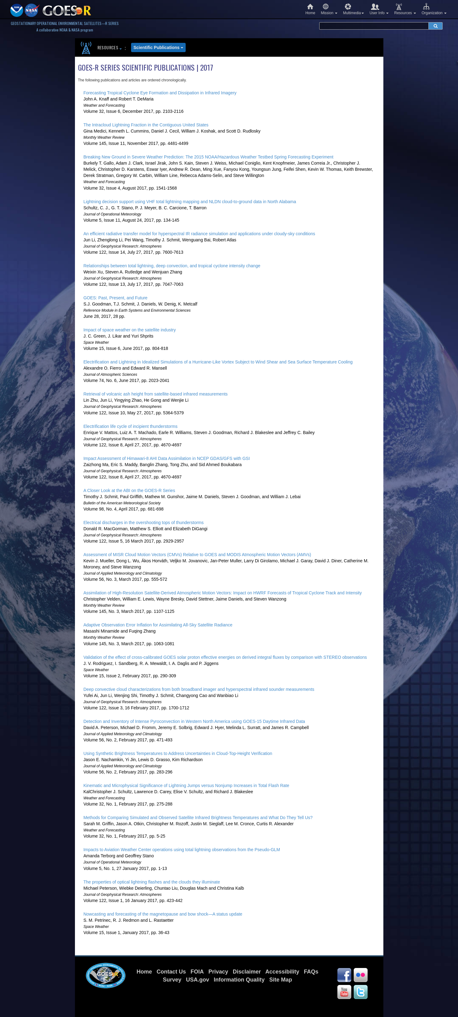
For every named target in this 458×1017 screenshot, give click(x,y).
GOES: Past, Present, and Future (115, 297)
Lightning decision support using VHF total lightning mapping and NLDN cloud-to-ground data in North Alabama (189, 201)
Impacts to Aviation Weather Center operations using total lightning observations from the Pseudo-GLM (181, 849)
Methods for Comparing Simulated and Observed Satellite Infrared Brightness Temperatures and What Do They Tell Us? (197, 817)
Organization (434, 9)
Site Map (280, 980)
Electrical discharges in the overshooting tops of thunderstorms (143, 522)
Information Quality (239, 980)
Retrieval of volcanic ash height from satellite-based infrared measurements (155, 394)
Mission (329, 9)
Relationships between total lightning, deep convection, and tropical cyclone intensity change (171, 265)
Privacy (218, 972)
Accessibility (282, 972)
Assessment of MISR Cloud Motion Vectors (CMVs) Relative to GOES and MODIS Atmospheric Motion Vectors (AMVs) (197, 554)
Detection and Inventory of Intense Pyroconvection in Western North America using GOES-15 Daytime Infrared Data (194, 721)
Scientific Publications (158, 47)
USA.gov (197, 980)
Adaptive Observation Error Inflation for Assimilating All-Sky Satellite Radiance (157, 624)
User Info (379, 9)
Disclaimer (247, 972)
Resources (405, 9)
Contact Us (171, 972)
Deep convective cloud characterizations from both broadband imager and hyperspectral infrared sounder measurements (198, 689)
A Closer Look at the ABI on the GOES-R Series (129, 490)
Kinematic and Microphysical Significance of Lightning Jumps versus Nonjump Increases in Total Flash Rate (186, 785)
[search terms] (374, 26)
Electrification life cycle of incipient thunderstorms (130, 426)
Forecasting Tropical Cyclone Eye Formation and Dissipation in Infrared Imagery (159, 92)
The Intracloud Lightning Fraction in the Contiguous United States (145, 124)
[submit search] (435, 26)
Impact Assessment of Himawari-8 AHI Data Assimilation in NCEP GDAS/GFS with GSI (166, 458)
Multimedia (353, 9)
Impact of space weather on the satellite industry (129, 329)
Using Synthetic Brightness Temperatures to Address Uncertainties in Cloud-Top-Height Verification (177, 753)
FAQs (311, 972)
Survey (172, 980)
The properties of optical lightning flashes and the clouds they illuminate (151, 882)
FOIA (197, 972)
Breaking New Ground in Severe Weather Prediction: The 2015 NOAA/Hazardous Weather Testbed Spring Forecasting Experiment (208, 156)
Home (310, 9)
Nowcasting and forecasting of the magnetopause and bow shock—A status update (162, 914)
